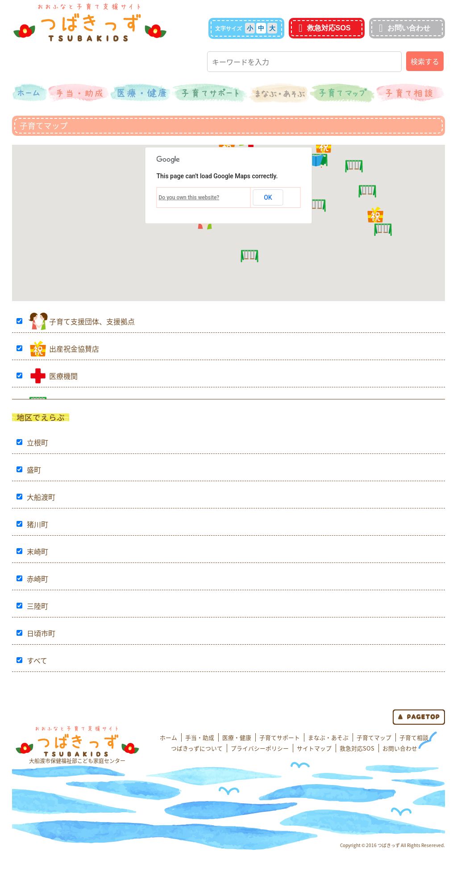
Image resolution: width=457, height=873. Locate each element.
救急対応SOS (323, 28)
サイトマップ (314, 748)
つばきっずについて (197, 748)
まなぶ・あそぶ (328, 737)
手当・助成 (199, 737)
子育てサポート (279, 737)
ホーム (168, 737)
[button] (375, 214)
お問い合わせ (403, 28)
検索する (425, 61)
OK (268, 197)
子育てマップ (374, 737)
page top (419, 717)
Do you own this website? (189, 197)
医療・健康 (236, 737)
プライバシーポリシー (260, 748)
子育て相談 (413, 737)
